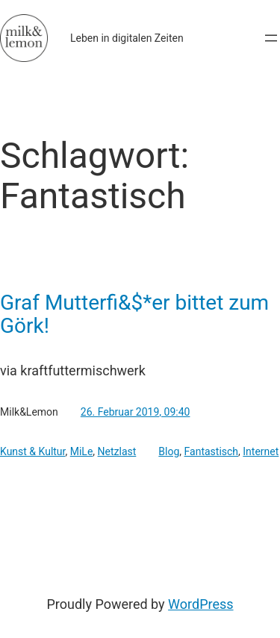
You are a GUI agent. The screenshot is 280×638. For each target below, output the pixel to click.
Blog (168, 451)
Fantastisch (211, 451)
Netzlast (117, 451)
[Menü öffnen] (271, 38)
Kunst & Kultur (33, 451)
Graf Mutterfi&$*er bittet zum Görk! (134, 314)
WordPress (200, 604)
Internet (261, 451)
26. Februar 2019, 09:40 (135, 412)
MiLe (81, 451)
